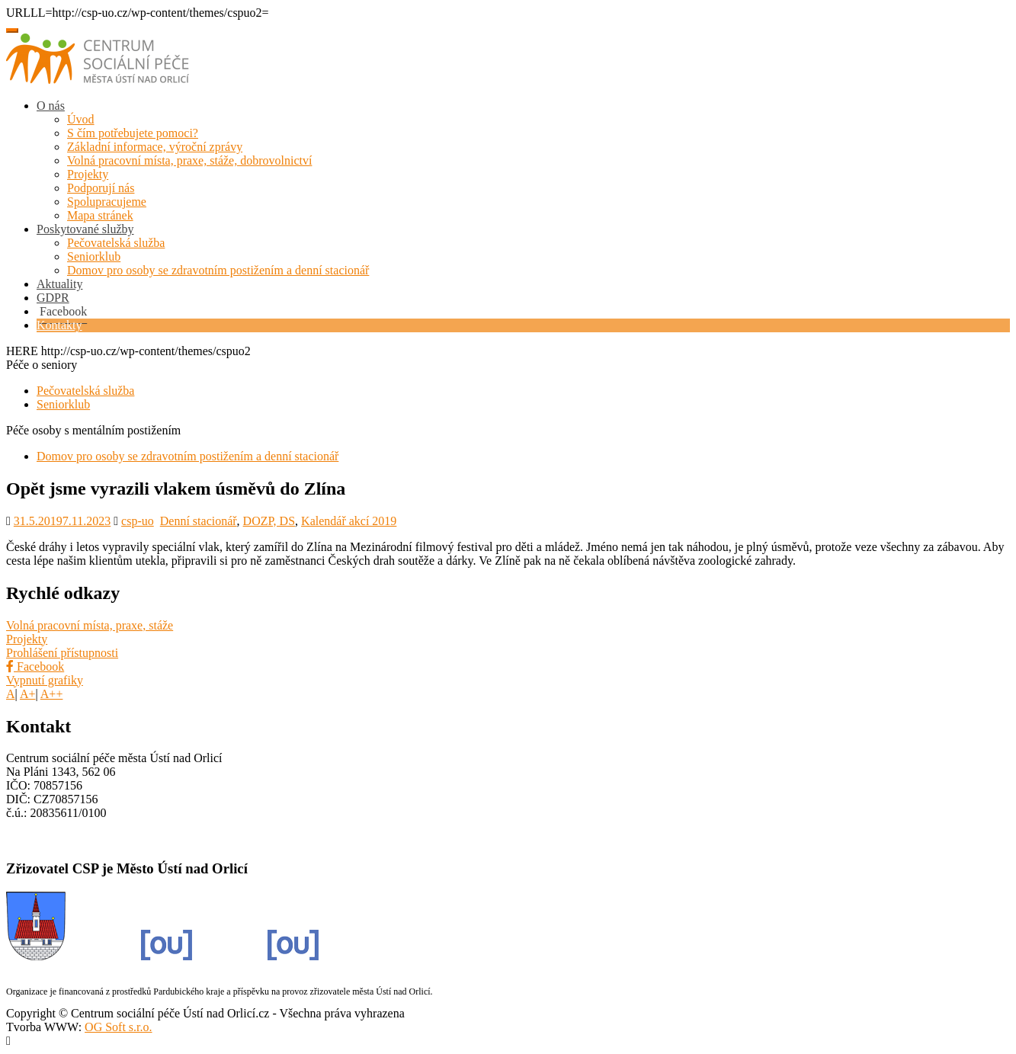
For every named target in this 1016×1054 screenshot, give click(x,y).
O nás (51, 105)
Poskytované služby (85, 229)
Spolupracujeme (106, 201)
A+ (28, 693)
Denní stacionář (198, 520)
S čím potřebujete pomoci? (132, 133)
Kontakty (59, 325)
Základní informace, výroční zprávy (154, 146)
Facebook (35, 666)
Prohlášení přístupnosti (62, 652)
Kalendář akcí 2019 (348, 520)
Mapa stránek (100, 215)
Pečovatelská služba (116, 242)
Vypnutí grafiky (44, 680)
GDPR (53, 297)
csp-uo (137, 520)
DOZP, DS (269, 520)
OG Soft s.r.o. (118, 1026)
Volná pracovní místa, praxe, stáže (89, 625)
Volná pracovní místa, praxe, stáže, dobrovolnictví (189, 160)
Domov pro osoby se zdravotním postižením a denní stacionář (218, 270)
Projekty (87, 174)
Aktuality (59, 283)
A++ (51, 693)
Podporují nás (100, 187)
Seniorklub (93, 256)
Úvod (81, 119)
